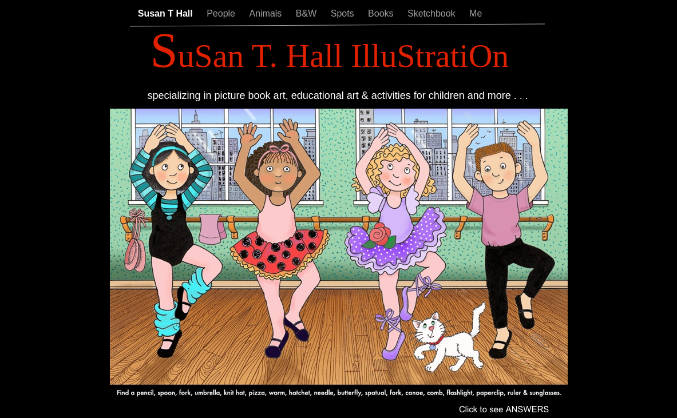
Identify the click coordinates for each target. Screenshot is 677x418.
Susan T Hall (166, 13)
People (222, 13)
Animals (266, 13)
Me (475, 13)
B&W (307, 13)
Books (382, 13)
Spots (344, 13)
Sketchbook (432, 13)
